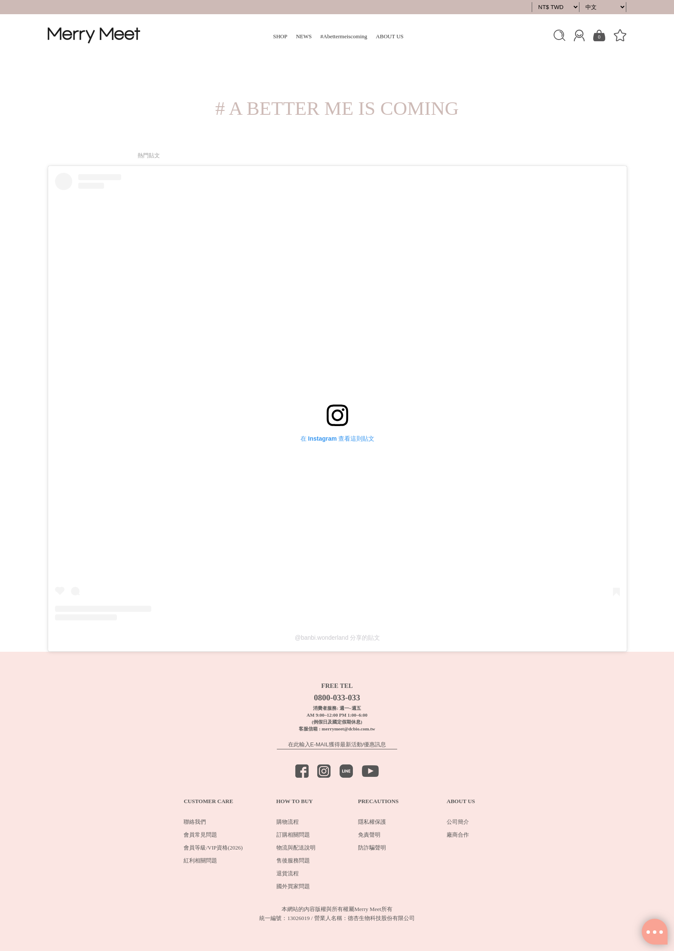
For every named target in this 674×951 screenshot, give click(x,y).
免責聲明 (369, 834)
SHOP (280, 36)
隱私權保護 (372, 822)
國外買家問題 (293, 886)
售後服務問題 (293, 860)
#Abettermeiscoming (343, 36)
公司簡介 (458, 822)
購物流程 (287, 822)
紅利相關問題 (200, 860)
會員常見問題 (200, 834)
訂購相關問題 (293, 834)
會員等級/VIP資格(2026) (213, 847)
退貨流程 (287, 873)
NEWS (304, 36)
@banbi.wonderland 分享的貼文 (337, 637)
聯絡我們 (195, 822)
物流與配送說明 (296, 847)
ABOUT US (389, 36)
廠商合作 (458, 834)
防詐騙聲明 (372, 847)
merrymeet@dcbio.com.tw (348, 728)
